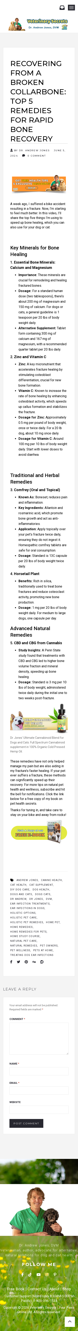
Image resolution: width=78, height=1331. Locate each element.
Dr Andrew (18, 899)
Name (14, 1063)
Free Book (15, 1289)
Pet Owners (49, 945)
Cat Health (18, 884)
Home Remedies (21, 927)
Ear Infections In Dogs (27, 908)
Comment (17, 1019)
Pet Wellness (20, 950)
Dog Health (41, 889)
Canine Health (51, 880)
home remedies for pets (28, 931)
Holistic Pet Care (23, 917)
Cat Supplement (41, 884)
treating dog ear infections (31, 955)
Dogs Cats (42, 894)
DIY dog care (20, 889)
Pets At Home (43, 950)
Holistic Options (23, 912)
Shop (66, 1289)
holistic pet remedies (26, 922)
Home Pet (53, 922)
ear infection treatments (30, 903)
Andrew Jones (27, 880)
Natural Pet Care (23, 941)
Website (15, 1102)
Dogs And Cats (21, 894)
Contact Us (37, 1289)
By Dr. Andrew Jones (30, 150)
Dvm (49, 899)
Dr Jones (36, 899)
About (54, 1289)
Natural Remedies (23, 945)
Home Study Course (25, 936)
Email (14, 1082)
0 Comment (34, 155)
